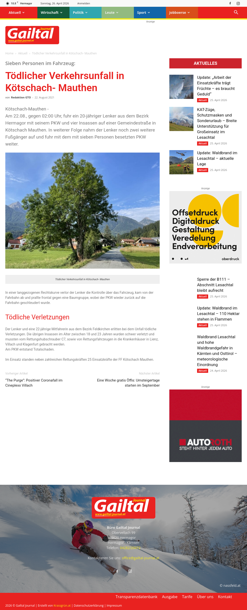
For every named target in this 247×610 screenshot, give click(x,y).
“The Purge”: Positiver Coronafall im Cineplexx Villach (33, 383)
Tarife (187, 597)
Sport (143, 12)
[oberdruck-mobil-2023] (205, 262)
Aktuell (17, 12)
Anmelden (83, 3)
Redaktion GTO (21, 97)
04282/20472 (130, 547)
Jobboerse (179, 12)
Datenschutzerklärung (89, 605)
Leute (111, 12)
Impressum (114, 605)
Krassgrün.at (62, 605)
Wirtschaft (51, 12)
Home (9, 53)
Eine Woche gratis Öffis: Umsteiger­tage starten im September (128, 383)
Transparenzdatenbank (136, 597)
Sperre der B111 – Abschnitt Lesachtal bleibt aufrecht (215, 285)
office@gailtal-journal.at (140, 558)
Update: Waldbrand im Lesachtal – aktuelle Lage (217, 158)
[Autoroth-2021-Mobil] (205, 461)
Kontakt (225, 597)
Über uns (205, 597)
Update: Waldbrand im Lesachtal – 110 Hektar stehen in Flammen (218, 314)
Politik (80, 12)
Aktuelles (205, 63)
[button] (236, 13)
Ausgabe (170, 597)
